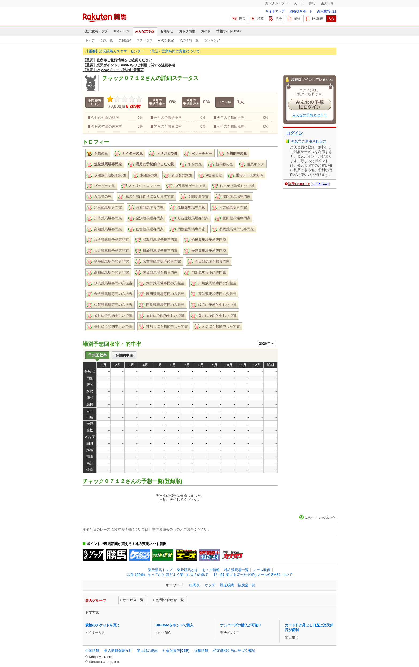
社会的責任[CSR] (176, 651)
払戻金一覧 (246, 585)
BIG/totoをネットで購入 (174, 625)
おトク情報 (187, 31)
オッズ (210, 585)
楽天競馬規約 (147, 651)
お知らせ (166, 31)
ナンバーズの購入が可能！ (241, 625)
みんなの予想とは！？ (309, 115)
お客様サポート (301, 11)
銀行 (312, 3)
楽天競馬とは (326, 11)
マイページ (121, 31)
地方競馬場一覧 (236, 570)
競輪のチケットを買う (102, 625)
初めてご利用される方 (308, 141)
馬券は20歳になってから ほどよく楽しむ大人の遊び (167, 575)
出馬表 (194, 585)
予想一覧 (106, 40)
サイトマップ (275, 11)
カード (299, 3)
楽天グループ (275, 3)
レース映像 (261, 570)
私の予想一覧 (189, 40)
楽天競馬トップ (96, 31)
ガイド (206, 31)
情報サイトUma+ (228, 31)
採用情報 (201, 651)
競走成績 (227, 585)
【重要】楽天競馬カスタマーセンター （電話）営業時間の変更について (142, 51)
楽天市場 (327, 3)
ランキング (212, 40)
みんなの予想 (144, 31)
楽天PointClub (299, 184)
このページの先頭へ (320, 517)
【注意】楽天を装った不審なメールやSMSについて (252, 575)
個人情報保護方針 (118, 651)
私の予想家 (166, 40)
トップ (90, 40)
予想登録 (124, 40)
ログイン (294, 133)
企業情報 (92, 651)
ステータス (145, 40)
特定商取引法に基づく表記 (234, 651)
